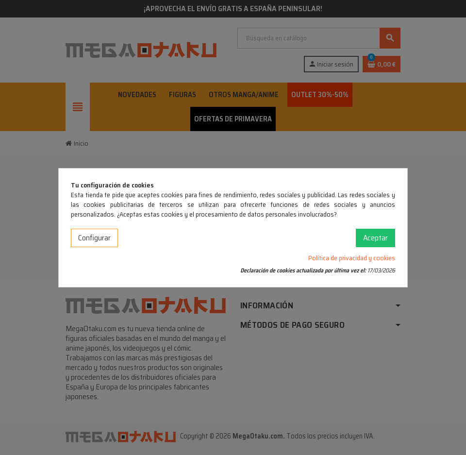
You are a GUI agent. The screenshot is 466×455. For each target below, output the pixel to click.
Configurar (94, 238)
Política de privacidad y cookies (351, 258)
